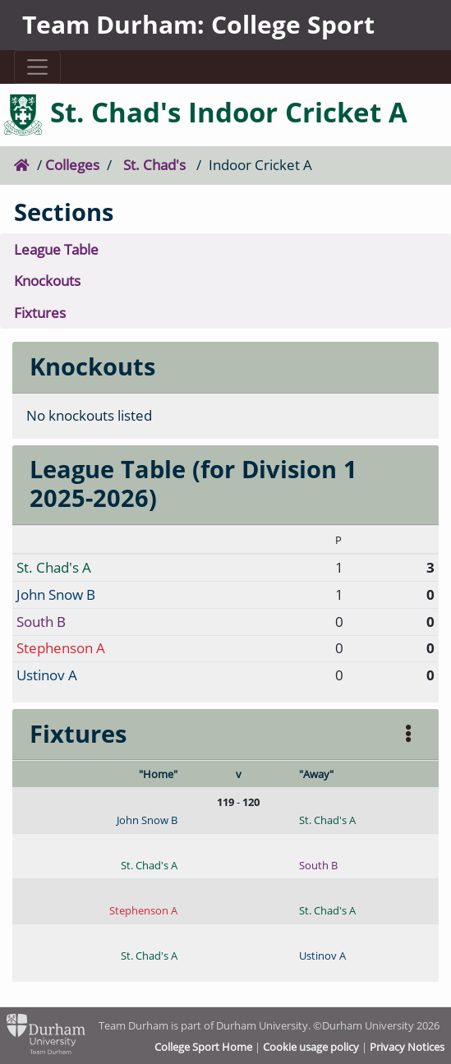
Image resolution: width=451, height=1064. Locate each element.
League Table (56, 249)
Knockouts (47, 280)
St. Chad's (154, 164)
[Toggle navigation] (38, 67)
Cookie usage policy (311, 1046)
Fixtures (40, 312)
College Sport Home (203, 1046)
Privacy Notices (407, 1046)
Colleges (72, 164)
